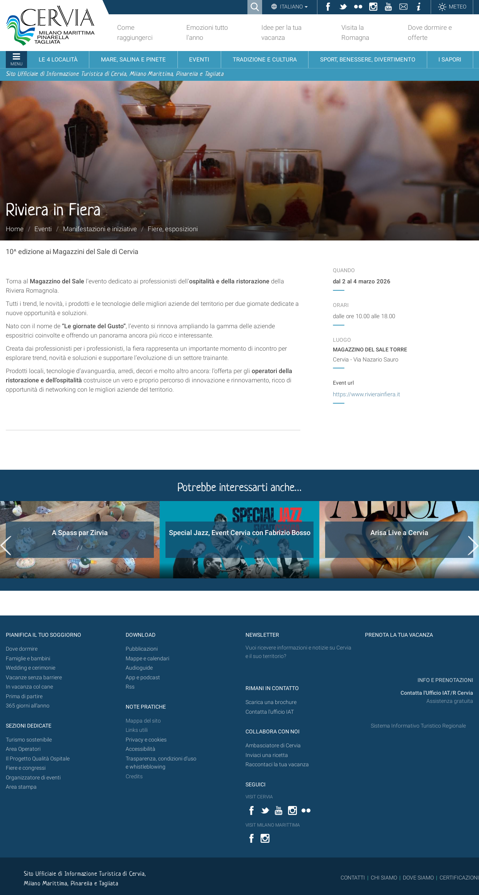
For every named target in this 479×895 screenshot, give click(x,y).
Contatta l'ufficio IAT (269, 712)
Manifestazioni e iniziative (100, 229)
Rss (130, 687)
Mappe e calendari (147, 658)
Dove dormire (22, 649)
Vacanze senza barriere (34, 677)
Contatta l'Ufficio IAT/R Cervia (437, 693)
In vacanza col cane (29, 687)
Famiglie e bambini (28, 658)
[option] (80, 539)
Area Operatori (23, 749)
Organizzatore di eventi (33, 777)
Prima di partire (24, 696)
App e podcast (143, 677)
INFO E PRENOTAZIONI (444, 680)
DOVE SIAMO (418, 878)
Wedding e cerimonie (30, 668)
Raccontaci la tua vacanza (277, 764)
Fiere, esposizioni (173, 229)
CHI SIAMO (384, 878)
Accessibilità (140, 749)
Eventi (43, 229)
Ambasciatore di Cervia (273, 745)
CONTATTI (353, 878)
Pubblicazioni (142, 649)
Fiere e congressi (26, 768)
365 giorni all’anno (27, 705)
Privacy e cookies (146, 739)
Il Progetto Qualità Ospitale (38, 758)
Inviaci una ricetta (266, 755)
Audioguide (139, 668)
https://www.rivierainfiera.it (366, 394)
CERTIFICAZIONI (459, 878)
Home (15, 229)
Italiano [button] (293, 6)
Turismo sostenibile (29, 739)
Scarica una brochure (271, 702)
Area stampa (21, 787)
